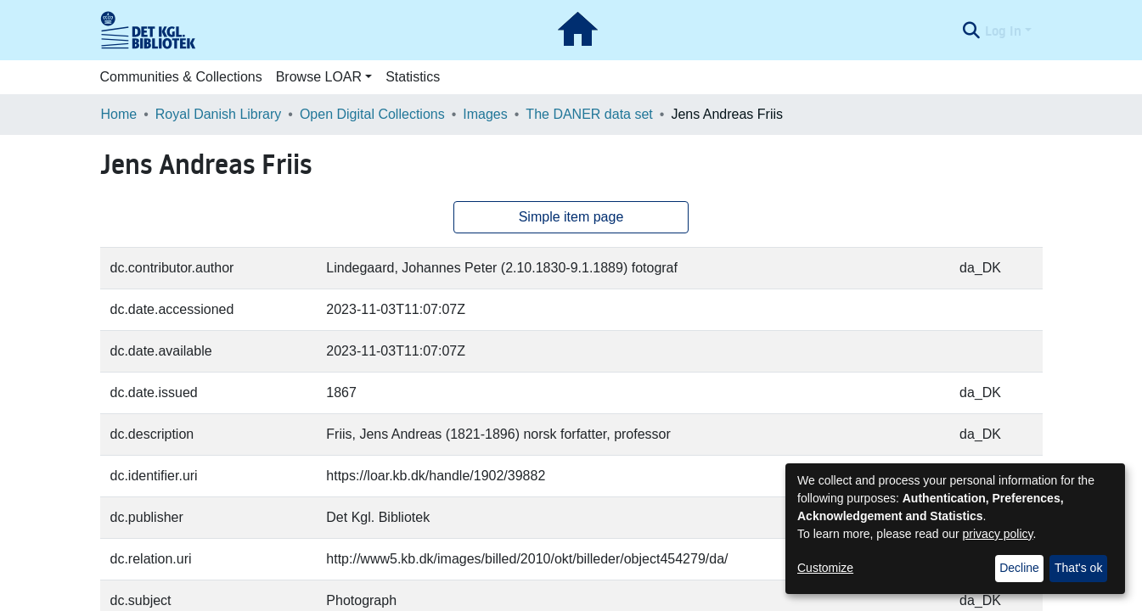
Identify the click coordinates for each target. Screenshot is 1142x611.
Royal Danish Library (218, 114)
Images (485, 114)
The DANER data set (589, 114)
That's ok (1078, 568)
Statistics (412, 77)
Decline (1019, 568)
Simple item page (571, 217)
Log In (1003, 30)
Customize (825, 568)
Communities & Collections (181, 77)
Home (119, 114)
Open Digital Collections (372, 114)
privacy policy (998, 534)
